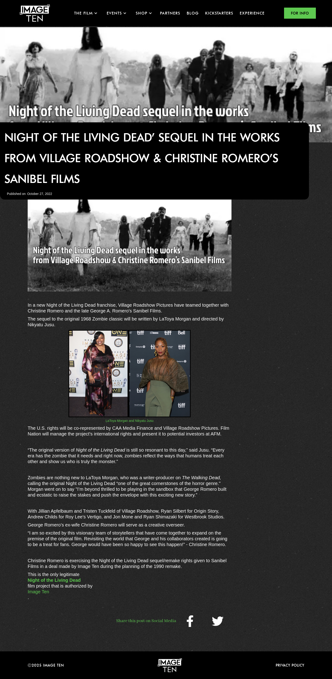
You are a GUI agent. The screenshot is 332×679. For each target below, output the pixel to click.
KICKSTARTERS (219, 13)
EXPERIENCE (252, 13)
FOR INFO (300, 13)
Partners (170, 13)
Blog (193, 13)
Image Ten (38, 591)
